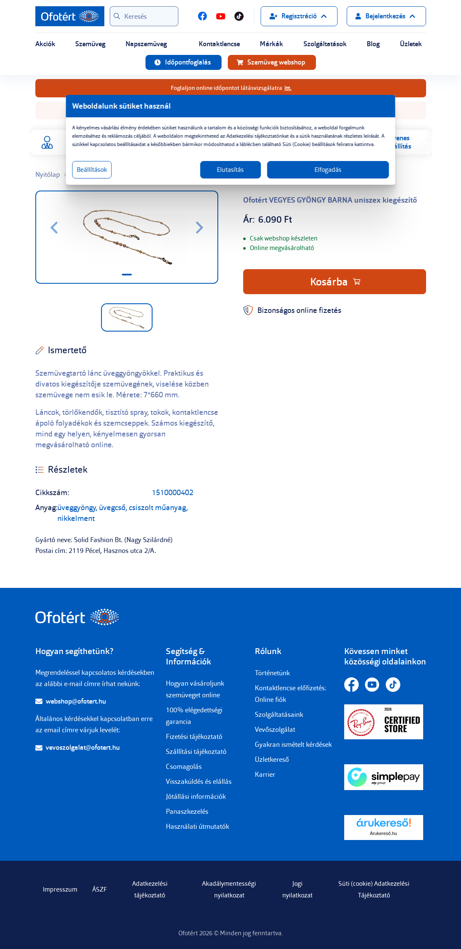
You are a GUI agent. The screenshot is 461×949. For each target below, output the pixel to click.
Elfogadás (310, 178)
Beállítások (121, 178)
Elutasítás (230, 178)
